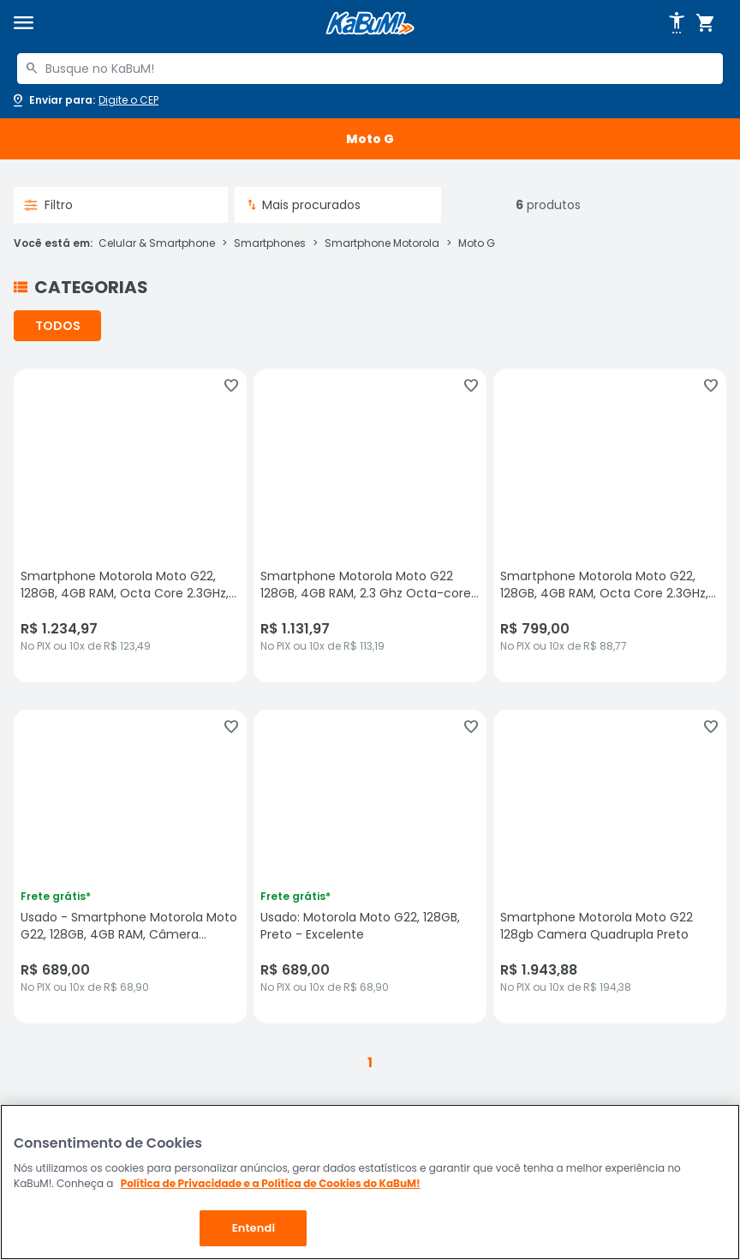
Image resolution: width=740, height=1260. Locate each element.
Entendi (254, 1228)
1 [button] (370, 1062)
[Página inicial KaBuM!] (370, 23)
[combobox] (370, 68)
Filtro (48, 204)
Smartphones (270, 243)
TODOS (58, 325)
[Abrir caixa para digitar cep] (84, 100)
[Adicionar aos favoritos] (231, 385)
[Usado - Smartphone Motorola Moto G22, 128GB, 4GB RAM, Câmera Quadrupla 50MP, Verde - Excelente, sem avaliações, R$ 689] (130, 866)
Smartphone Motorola (382, 243)
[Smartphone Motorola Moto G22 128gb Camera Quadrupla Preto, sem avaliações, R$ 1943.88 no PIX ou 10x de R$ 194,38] (609, 866)
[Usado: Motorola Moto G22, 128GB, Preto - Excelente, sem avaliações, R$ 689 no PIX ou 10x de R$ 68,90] (370, 866)
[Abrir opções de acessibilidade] (676, 23)
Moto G (476, 243)
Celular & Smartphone (156, 243)
